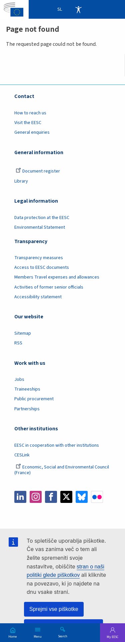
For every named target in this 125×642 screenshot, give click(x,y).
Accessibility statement (38, 297)
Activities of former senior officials (48, 287)
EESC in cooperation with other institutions (56, 445)
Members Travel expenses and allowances (56, 277)
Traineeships (27, 389)
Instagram (36, 497)
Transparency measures (38, 257)
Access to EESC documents (41, 267)
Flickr (97, 497)
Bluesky (82, 497)
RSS (18, 343)
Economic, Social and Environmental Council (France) (61, 470)
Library (21, 181)
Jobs (19, 379)
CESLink (22, 455)
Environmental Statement (39, 227)
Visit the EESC (27, 122)
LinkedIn (20, 497)
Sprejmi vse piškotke (53, 609)
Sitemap (22, 333)
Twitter (66, 497)
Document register (38, 171)
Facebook (51, 497)
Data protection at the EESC (41, 217)
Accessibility (78, 9)
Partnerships (27, 409)
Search (62, 636)
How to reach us (30, 113)
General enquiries (32, 132)
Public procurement (34, 399)
